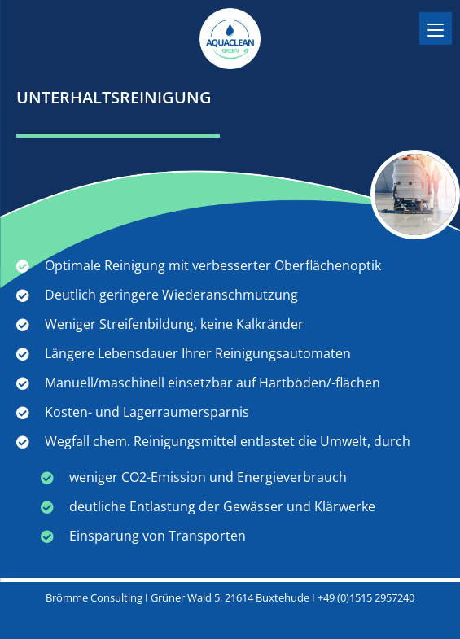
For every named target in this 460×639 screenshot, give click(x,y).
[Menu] (435, 28)
